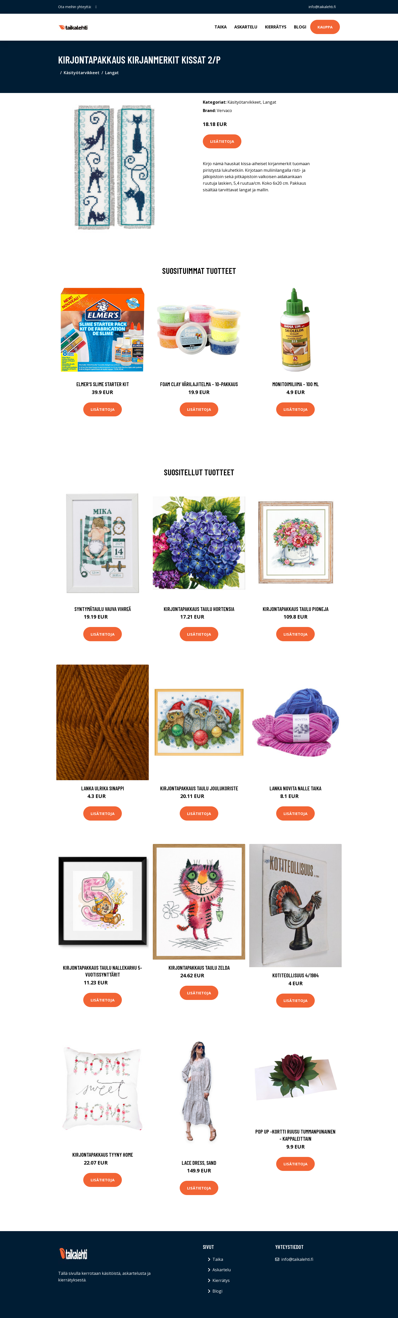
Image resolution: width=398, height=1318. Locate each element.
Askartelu (245, 27)
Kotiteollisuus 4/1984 (295, 975)
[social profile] (96, 7)
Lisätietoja (222, 141)
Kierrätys (275, 27)
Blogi (300, 27)
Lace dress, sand (199, 1162)
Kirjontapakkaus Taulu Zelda (199, 967)
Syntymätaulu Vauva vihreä (102, 609)
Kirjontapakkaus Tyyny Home (102, 1154)
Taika (220, 27)
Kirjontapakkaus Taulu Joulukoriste (199, 788)
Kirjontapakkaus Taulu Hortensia (199, 609)
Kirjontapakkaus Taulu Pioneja (295, 609)
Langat (112, 72)
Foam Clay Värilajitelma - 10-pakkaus (199, 384)
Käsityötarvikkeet (82, 72)
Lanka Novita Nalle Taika (295, 788)
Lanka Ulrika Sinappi (102, 788)
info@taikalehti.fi (322, 6)
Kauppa (325, 26)
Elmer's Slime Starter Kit (102, 384)
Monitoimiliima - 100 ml (295, 384)
